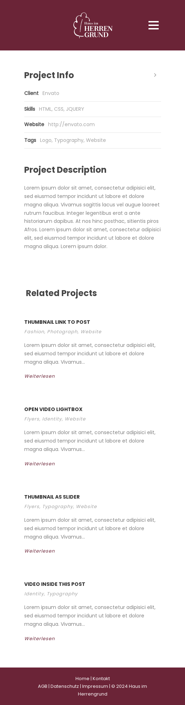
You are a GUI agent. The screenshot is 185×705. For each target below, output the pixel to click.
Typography (69, 140)
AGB (42, 686)
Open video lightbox (53, 409)
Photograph (62, 331)
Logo (46, 140)
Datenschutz (65, 686)
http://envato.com (71, 124)
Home (82, 678)
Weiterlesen (45, 376)
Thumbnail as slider (52, 496)
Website (96, 140)
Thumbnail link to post (57, 322)
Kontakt (101, 678)
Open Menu (153, 25)
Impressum (95, 686)
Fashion (34, 331)
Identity (52, 419)
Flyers (31, 419)
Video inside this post (54, 584)
